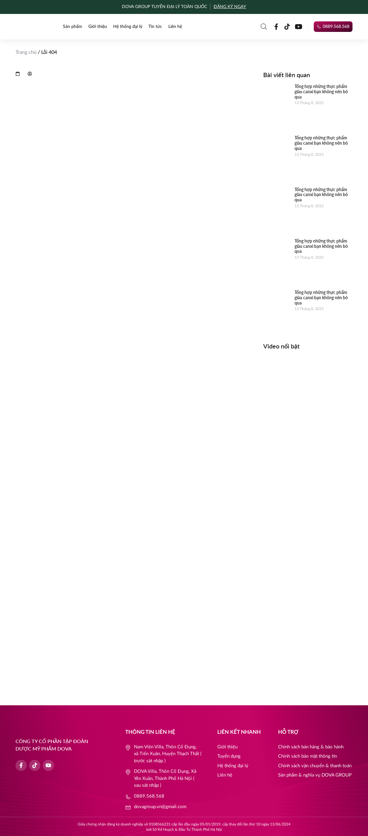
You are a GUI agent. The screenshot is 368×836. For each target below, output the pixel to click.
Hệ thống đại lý (127, 26)
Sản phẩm (72, 26)
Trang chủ (26, 52)
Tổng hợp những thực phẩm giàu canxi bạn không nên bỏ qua (321, 91)
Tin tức (155, 26)
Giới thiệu (97, 26)
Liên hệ (175, 26)
